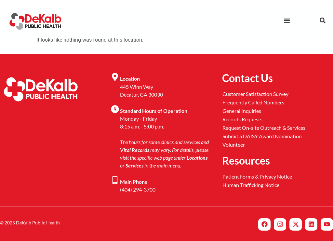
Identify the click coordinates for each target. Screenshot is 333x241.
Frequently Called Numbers (253, 102)
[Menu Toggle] (287, 20)
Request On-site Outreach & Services (263, 128)
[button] (322, 20)
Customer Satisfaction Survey (255, 94)
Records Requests (242, 119)
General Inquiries (241, 111)
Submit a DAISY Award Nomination (262, 136)
